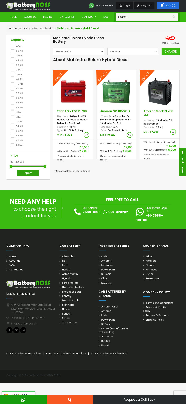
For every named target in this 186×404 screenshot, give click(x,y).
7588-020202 (117, 212)
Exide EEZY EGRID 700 (72, 111)
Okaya (105, 279)
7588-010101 (93, 212)
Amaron (106, 261)
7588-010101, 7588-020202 (28, 318)
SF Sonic (106, 274)
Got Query (89, 17)
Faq (105, 17)
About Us (30, 17)
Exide (104, 256)
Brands (47, 17)
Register (144, 5)
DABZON (106, 283)
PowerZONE (108, 270)
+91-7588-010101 (101, 5)
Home (13, 17)
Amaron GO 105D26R (115, 111)
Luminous (107, 265)
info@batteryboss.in (24, 323)
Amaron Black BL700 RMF (158, 113)
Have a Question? (182, 162)
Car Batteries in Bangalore (23, 354)
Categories (67, 17)
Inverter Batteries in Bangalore (66, 354)
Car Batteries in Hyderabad (109, 354)
